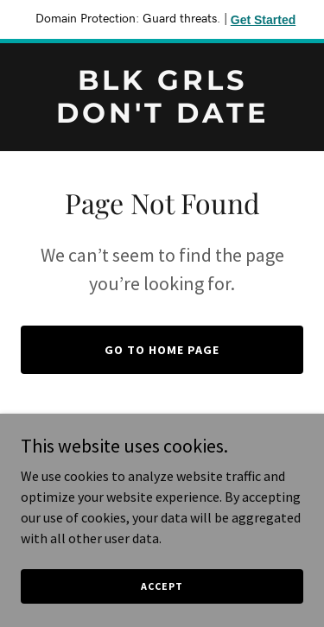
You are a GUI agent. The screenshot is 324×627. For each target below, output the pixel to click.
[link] (162, 117)
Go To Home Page (162, 350)
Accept (161, 586)
